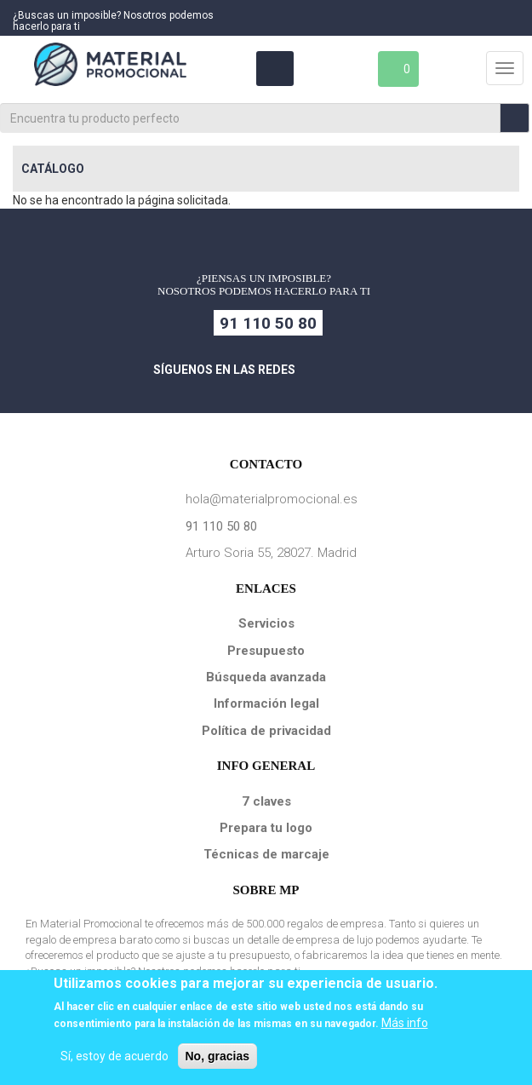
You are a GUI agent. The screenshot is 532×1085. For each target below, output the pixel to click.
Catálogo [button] (52, 168)
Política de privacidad (266, 730)
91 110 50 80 (268, 323)
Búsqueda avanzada (266, 677)
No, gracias (217, 1056)
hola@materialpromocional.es (272, 499)
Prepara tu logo (266, 827)
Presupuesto (266, 650)
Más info (404, 1023)
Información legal (266, 703)
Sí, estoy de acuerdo (114, 1056)
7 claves (266, 801)
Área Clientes (273, 68)
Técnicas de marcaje (266, 854)
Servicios (266, 623)
